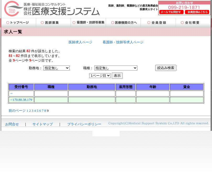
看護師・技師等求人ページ (123, 42)
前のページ (17, 111)
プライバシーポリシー (84, 124)
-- (11, 93)
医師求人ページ (80, 42)
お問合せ (12, 124)
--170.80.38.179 (21, 100)
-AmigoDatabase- (106, 133)
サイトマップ (42, 124)
